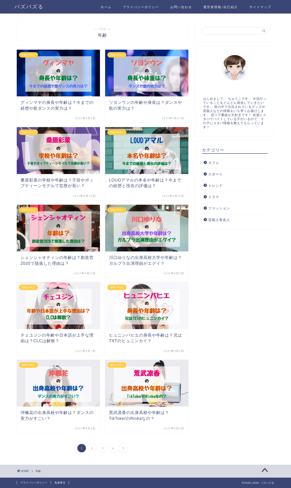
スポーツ (215, 174)
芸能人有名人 (219, 220)
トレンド (215, 185)
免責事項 (59, 482)
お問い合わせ (181, 7)
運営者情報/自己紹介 (220, 7)
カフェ (213, 163)
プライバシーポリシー (141, 7)
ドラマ (213, 197)
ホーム (106, 7)
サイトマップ (260, 7)
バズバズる (29, 6)
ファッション (219, 208)
